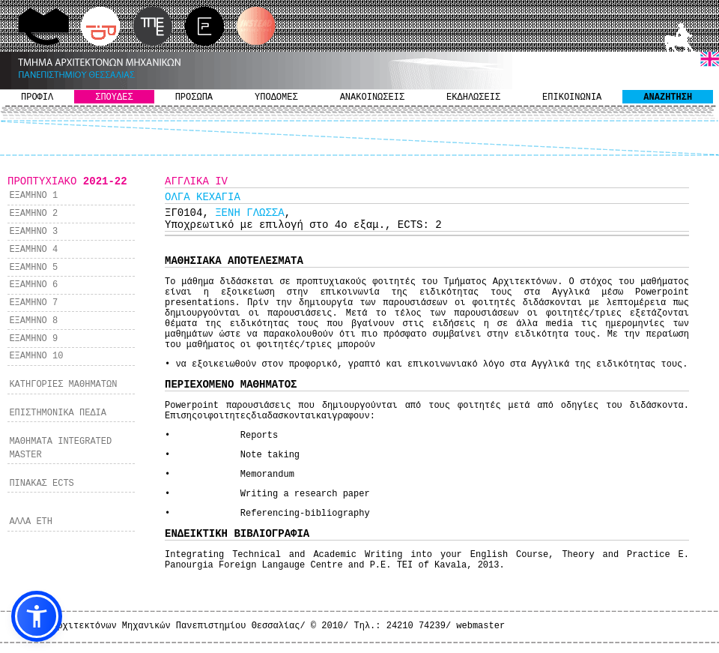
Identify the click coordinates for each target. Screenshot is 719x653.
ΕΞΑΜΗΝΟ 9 (33, 339)
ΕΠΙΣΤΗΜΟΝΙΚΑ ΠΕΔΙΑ (57, 413)
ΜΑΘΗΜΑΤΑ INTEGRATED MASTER (60, 448)
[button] (36, 616)
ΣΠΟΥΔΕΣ (114, 97)
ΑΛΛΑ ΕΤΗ (30, 522)
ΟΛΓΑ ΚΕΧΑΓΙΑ (202, 197)
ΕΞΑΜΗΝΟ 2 (33, 213)
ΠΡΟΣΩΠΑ (194, 97)
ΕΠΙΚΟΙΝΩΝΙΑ (571, 97)
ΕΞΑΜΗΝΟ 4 (33, 249)
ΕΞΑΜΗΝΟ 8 (33, 321)
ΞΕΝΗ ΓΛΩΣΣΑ (249, 213)
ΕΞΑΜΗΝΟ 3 (33, 231)
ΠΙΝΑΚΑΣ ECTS (41, 483)
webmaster (480, 626)
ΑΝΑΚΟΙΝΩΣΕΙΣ (372, 97)
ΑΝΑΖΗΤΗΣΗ (667, 97)
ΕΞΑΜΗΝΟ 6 (33, 285)
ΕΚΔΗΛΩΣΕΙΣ (473, 97)
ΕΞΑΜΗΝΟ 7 (33, 303)
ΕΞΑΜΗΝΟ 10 (36, 356)
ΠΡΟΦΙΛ (37, 97)
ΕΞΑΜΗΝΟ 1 (33, 195)
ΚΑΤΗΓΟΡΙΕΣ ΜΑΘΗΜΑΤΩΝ (63, 384)
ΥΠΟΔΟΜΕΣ (276, 97)
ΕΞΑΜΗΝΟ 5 (33, 267)
